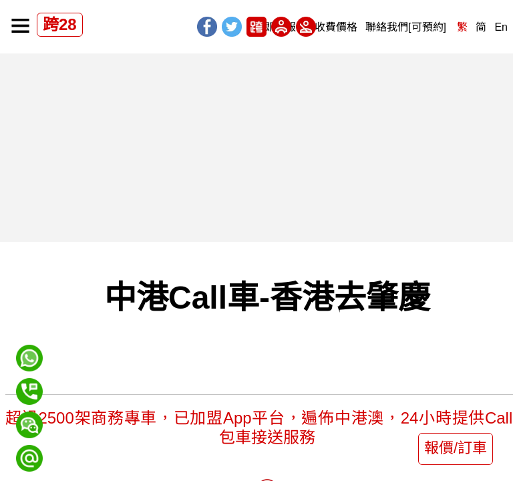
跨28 (60, 24)
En (501, 27)
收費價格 (336, 27)
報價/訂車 (455, 448)
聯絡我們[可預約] (405, 27)
